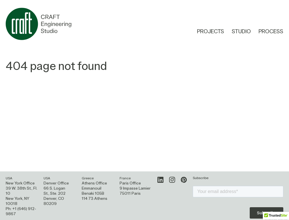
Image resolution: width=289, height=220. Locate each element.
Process (271, 32)
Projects (210, 31)
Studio (241, 31)
